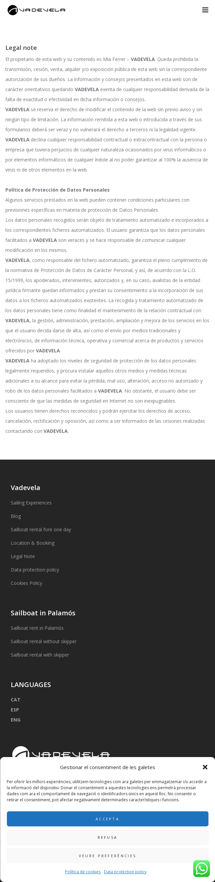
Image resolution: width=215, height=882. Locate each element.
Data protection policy (125, 872)
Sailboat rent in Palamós (37, 628)
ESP (15, 709)
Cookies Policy (26, 583)
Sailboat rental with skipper (40, 655)
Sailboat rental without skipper (43, 641)
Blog (16, 516)
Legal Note (23, 556)
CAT (15, 699)
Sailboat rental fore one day (41, 529)
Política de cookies (83, 872)
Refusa (108, 837)
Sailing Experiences (31, 502)
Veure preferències (107, 855)
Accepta (107, 818)
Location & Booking (32, 543)
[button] (205, 767)
